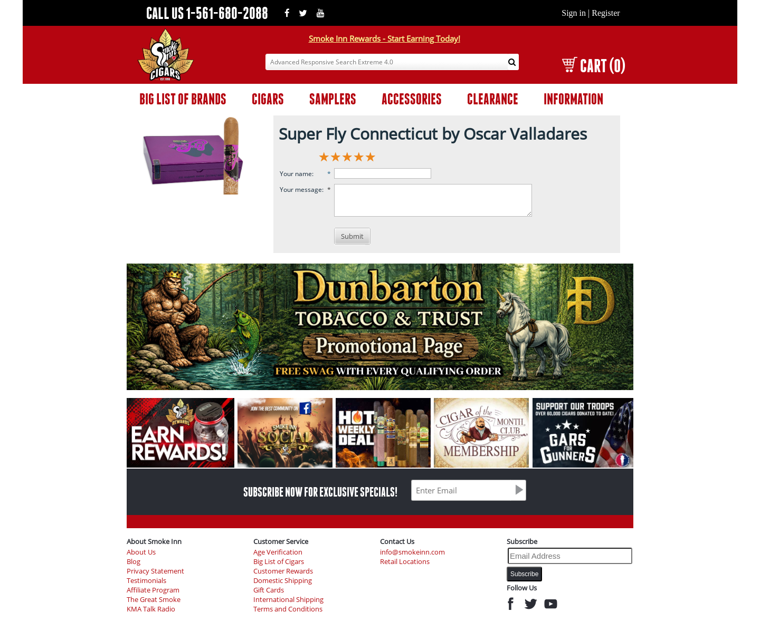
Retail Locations (405, 561)
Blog (133, 561)
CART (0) (593, 65)
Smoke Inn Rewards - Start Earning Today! (384, 38)
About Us (141, 552)
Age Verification (277, 552)
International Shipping (288, 599)
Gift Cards (268, 590)
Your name (296, 173)
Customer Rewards (283, 571)
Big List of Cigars (278, 561)
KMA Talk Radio (151, 609)
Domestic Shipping (282, 580)
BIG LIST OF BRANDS (182, 98)
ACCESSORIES (412, 98)
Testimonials (146, 580)
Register (606, 12)
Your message (301, 189)
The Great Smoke (153, 599)
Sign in (574, 12)
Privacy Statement (155, 571)
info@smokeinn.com (412, 552)
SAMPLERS (332, 98)
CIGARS (268, 98)
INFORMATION (573, 98)
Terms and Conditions (287, 609)
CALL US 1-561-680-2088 (207, 13)
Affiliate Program (153, 590)
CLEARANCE (492, 98)
